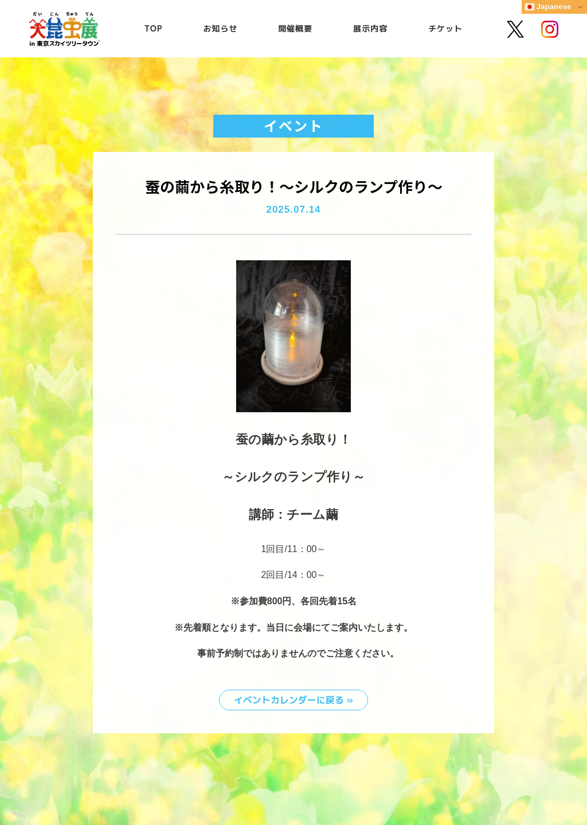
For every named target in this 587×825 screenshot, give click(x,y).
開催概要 (295, 28)
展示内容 (370, 28)
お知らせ (221, 28)
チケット (445, 28)
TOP (153, 28)
